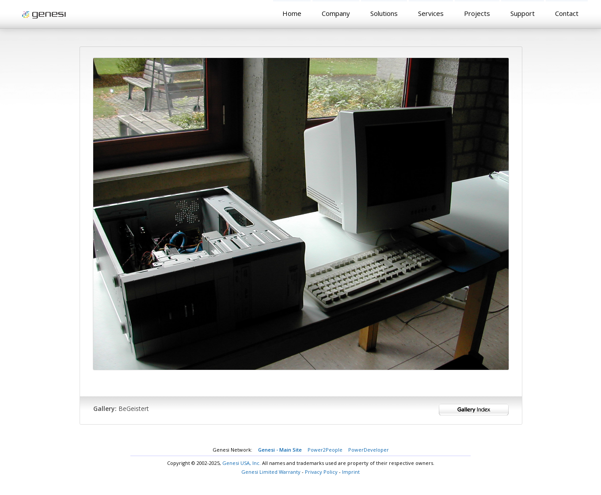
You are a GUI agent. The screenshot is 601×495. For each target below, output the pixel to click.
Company (336, 13)
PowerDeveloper (368, 449)
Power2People (325, 449)
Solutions (384, 13)
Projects (477, 13)
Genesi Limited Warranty (270, 471)
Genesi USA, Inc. (241, 463)
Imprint (351, 471)
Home (291, 13)
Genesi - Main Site (280, 449)
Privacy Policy (321, 471)
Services (431, 13)
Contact (566, 13)
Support (522, 13)
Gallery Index (474, 409)
